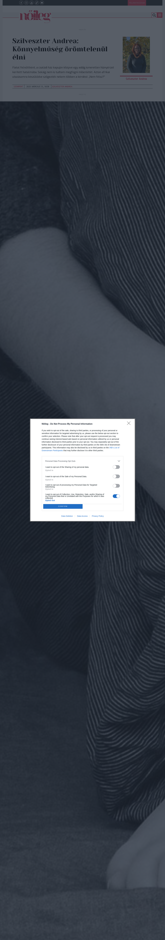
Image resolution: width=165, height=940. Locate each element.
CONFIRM (63, 506)
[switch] (116, 467)
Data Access (82, 516)
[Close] (129, 424)
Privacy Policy (98, 516)
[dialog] (82, 470)
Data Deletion (67, 516)
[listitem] (82, 461)
